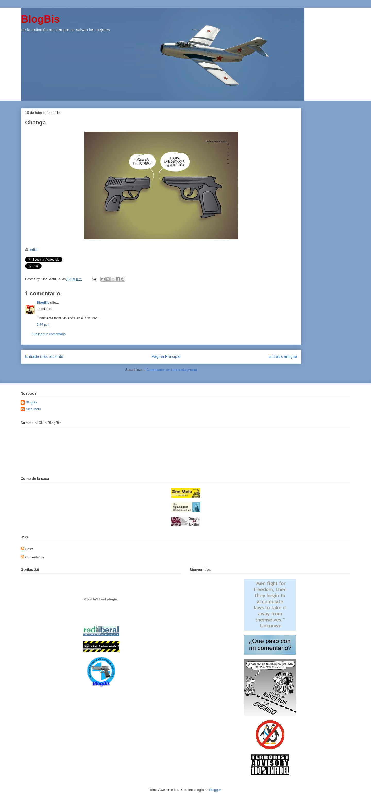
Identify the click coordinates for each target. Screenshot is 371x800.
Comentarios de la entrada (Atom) (171, 370)
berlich (33, 250)
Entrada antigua (283, 356)
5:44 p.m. (43, 324)
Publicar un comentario (48, 334)
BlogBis (40, 19)
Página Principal (166, 356)
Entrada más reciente (44, 356)
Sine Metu (33, 409)
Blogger (215, 790)
